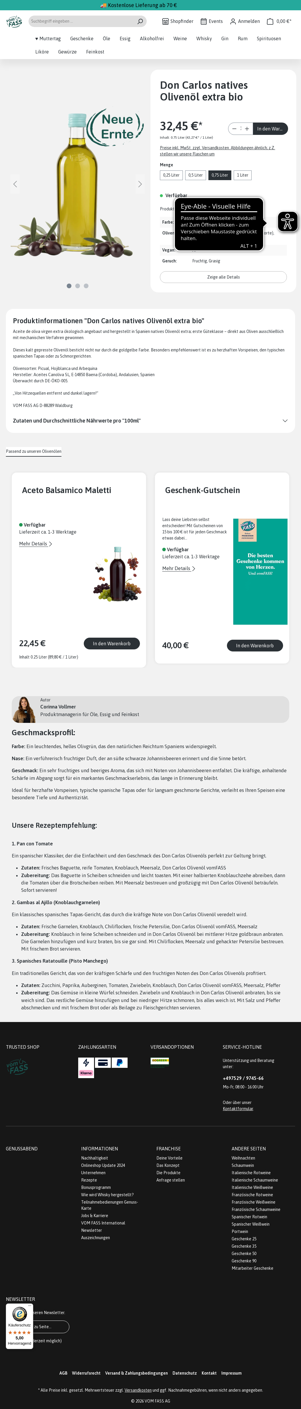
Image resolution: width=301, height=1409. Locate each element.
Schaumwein (243, 1165)
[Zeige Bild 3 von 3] (86, 286)
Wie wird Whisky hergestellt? (107, 1194)
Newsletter (91, 1230)
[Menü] (29, 1307)
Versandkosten (138, 1390)
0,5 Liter (195, 175)
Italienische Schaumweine (255, 1180)
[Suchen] (140, 21)
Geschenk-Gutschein (202, 490)
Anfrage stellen (170, 1180)
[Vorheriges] (15, 184)
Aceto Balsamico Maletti (66, 490)
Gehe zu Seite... (37, 1326)
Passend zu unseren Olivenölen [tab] (33, 451)
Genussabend (22, 1148)
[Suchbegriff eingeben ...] (80, 21)
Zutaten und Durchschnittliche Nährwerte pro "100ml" (77, 421)
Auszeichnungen (95, 1237)
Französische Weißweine (253, 1202)
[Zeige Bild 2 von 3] (77, 286)
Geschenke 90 (244, 1261)
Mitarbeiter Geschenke (252, 1268)
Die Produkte (168, 1172)
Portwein (240, 1231)
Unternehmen (93, 1172)
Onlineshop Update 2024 (103, 1165)
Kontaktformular (238, 1108)
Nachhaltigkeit (94, 1158)
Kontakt (209, 1373)
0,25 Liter (171, 175)
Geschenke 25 (244, 1239)
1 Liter (242, 175)
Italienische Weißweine (252, 1187)
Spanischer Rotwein (249, 1216)
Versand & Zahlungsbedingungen (136, 1373)
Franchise (168, 1148)
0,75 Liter (220, 175)
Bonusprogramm (96, 1187)
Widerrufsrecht (86, 1373)
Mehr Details (33, 544)
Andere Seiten (249, 1148)
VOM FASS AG (157, 1401)
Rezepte (89, 1180)
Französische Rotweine (252, 1194)
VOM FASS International (103, 1223)
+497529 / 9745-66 (243, 1078)
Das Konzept (168, 1165)
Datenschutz (185, 1373)
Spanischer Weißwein (251, 1224)
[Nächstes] (140, 184)
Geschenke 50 (244, 1253)
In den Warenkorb (272, 128)
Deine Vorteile (169, 1158)
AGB (63, 1373)
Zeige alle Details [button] (223, 277)
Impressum (231, 1373)
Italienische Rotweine (251, 1172)
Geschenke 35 (244, 1246)
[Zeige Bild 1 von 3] (69, 286)
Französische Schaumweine (256, 1209)
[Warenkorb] (279, 21)
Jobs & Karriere (94, 1215)
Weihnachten (243, 1158)
